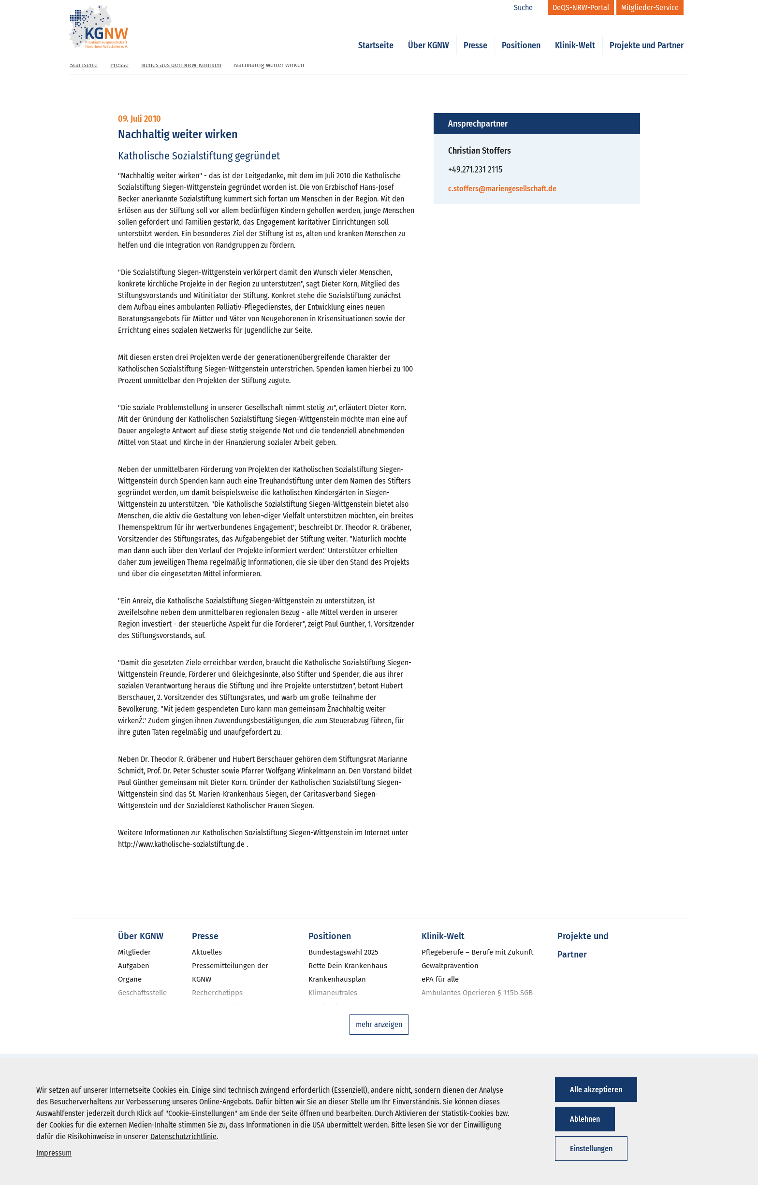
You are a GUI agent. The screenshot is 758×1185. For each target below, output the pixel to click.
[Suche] (528, 7)
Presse (475, 34)
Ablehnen (585, 1119)
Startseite (376, 34)
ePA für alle (440, 979)
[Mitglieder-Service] (650, 7)
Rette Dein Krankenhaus (347, 965)
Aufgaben (133, 965)
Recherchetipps (217, 992)
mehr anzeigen (379, 1024)
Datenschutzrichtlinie (183, 1136)
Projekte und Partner (647, 34)
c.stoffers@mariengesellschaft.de (502, 188)
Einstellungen (591, 1148)
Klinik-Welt (575, 34)
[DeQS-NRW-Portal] (581, 7)
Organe (130, 979)
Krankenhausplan (337, 979)
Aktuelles (207, 952)
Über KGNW (428, 34)
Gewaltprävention (450, 965)
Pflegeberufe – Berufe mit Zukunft (477, 952)
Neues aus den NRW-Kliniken (181, 65)
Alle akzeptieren (596, 1089)
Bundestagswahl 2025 (343, 952)
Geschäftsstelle (142, 992)
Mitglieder (134, 952)
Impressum (54, 1152)
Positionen (521, 34)
